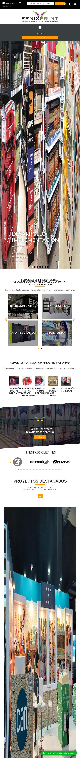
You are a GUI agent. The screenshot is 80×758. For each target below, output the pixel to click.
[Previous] (6, 319)
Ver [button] (40, 496)
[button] (10, 3)
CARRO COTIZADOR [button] (40, 37)
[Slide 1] (32, 267)
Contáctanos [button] (40, 437)
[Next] (73, 319)
